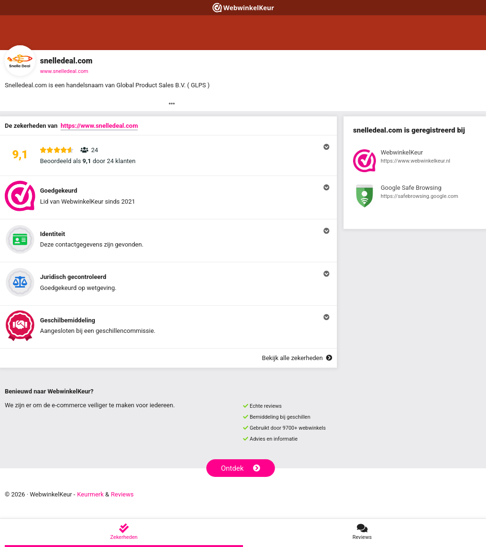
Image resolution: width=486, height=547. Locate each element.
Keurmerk (90, 494)
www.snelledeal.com (64, 71)
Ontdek (241, 468)
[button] (168, 155)
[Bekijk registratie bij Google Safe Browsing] (414, 197)
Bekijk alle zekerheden (297, 357)
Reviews (122, 494)
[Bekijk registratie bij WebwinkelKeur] (414, 162)
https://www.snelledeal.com (99, 125)
